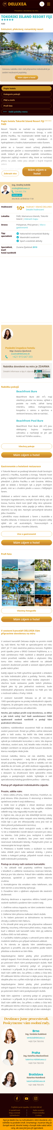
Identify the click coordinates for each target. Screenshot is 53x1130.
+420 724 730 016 (36, 1041)
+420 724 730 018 (36, 1063)
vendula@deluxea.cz (36, 1037)
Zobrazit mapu (31, 218)
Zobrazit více (10, 173)
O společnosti (14, 1110)
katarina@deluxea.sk (36, 1081)
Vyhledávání (15, 1115)
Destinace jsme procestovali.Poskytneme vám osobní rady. (26, 1020)
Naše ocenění (38, 1110)
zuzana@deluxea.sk (20, 353)
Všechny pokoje (26, 446)
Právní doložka (38, 1112)
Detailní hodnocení (35, 209)
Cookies (38, 1115)
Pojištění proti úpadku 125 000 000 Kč (26, 1107)
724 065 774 (20, 191)
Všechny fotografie (26, 610)
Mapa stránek (14, 1112)
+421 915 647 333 (22, 356)
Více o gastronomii (26, 534)
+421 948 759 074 (36, 1084)
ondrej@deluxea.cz (21, 188)
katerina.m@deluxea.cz (36, 1059)
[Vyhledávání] (41, 4)
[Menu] (48, 4)
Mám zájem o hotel (26, 77)
